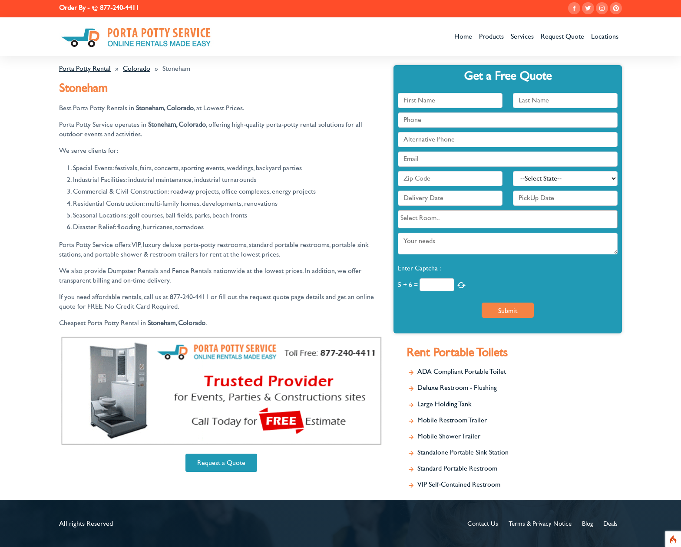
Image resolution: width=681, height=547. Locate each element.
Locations (604, 36)
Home (463, 36)
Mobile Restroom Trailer (452, 420)
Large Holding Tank (444, 404)
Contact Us (482, 524)
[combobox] (508, 219)
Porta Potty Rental (85, 68)
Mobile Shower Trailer (448, 436)
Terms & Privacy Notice (540, 524)
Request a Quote (221, 462)
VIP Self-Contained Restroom (458, 484)
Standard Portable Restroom (457, 468)
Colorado (136, 68)
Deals (610, 524)
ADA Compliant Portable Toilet (461, 371)
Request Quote (562, 36)
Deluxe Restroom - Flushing (457, 387)
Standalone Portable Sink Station (463, 452)
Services (522, 36)
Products (491, 36)
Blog (587, 524)
